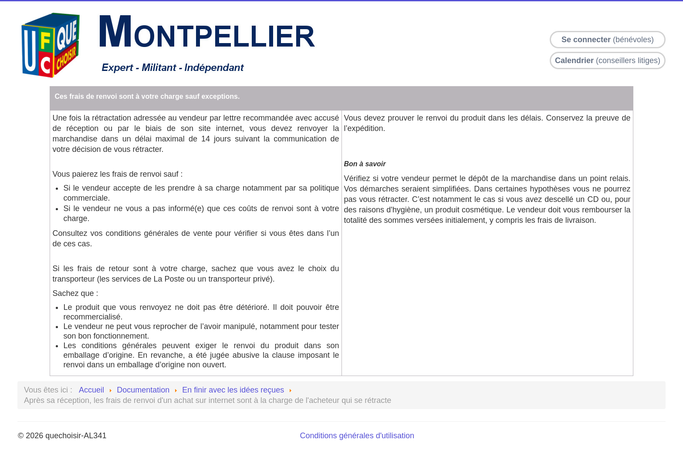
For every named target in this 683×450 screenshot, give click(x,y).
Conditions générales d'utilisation (357, 435)
